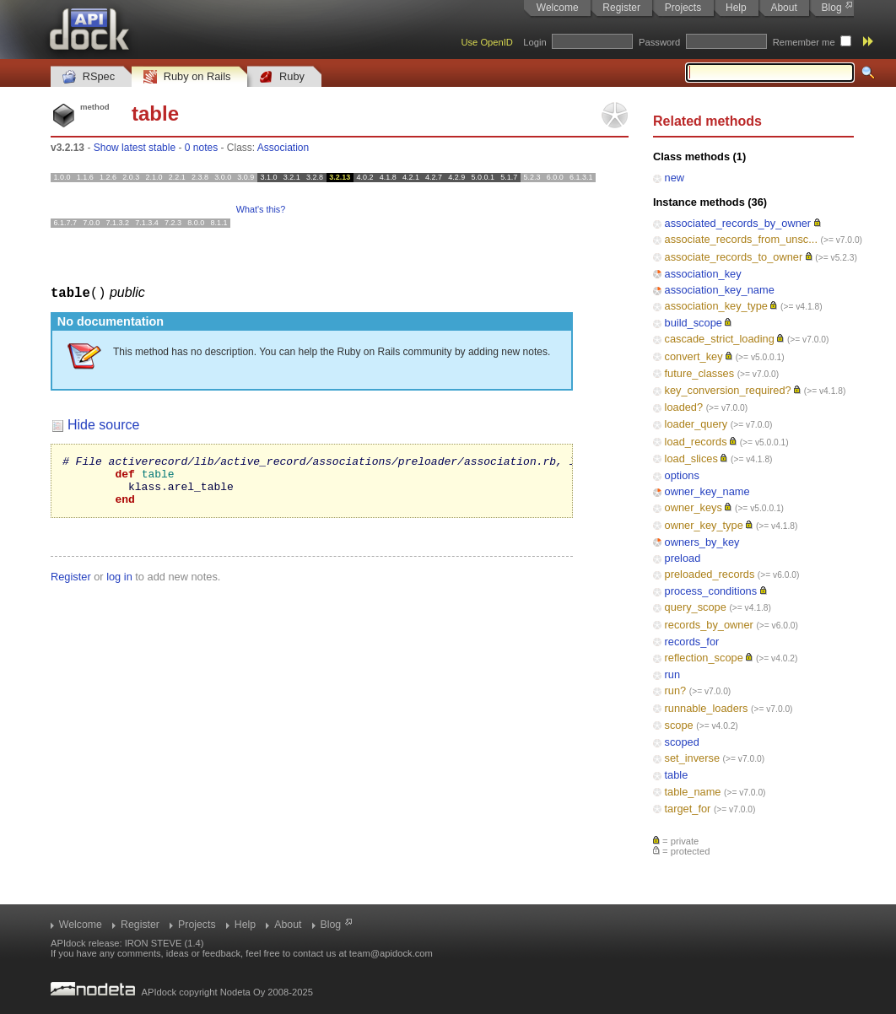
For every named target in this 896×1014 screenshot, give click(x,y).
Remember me (804, 42)
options (682, 475)
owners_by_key (702, 542)
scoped (682, 742)
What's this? (260, 209)
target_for (688, 808)
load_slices (691, 458)
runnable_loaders (706, 708)
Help (736, 7)
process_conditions (711, 591)
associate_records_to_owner (734, 257)
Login (534, 42)
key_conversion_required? (728, 390)
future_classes (700, 373)
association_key (703, 273)
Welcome (558, 7)
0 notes (201, 148)
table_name (693, 791)
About (783, 7)
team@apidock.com (391, 953)
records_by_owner (709, 624)
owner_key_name (707, 491)
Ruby (282, 77)
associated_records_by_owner (738, 223)
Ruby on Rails (186, 77)
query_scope (695, 607)
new (674, 177)
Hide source (103, 424)
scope (679, 725)
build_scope (693, 322)
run (673, 674)
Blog (832, 7)
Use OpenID (487, 42)
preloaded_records (710, 574)
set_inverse (692, 758)
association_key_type (716, 305)
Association (283, 148)
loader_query (696, 424)
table (676, 775)
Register (621, 7)
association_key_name (720, 289)
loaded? (684, 407)
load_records (696, 441)
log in (119, 586)
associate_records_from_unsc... (741, 239)
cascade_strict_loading (720, 338)
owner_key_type (704, 525)
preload (683, 558)
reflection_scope (704, 657)
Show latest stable (134, 148)
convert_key (694, 356)
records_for (692, 641)
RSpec (88, 77)
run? (676, 690)
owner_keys (693, 507)
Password (659, 42)
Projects (683, 7)
